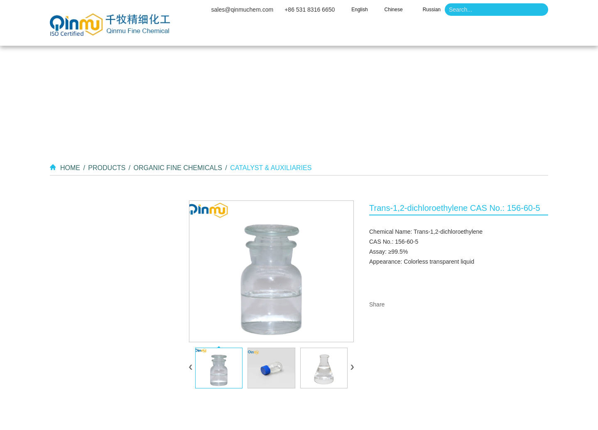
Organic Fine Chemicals (177, 167)
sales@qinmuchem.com (242, 9)
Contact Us (489, 33)
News (434, 33)
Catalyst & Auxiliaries (270, 167)
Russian (432, 9)
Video (387, 33)
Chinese (394, 9)
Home (225, 33)
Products (335, 33)
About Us (277, 33)
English (359, 9)
